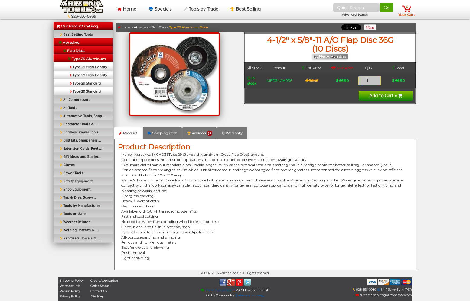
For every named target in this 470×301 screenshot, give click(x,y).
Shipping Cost (162, 133)
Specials (160, 9)
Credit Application (104, 281)
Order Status (99, 286)
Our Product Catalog (77, 26)
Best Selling (245, 9)
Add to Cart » (385, 95)
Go (387, 8)
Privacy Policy (70, 296)
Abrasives (141, 27)
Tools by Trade (201, 9)
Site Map (97, 296)
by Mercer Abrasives (330, 57)
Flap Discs (158, 27)
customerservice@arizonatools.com (384, 295)
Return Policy (70, 291)
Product (128, 133)
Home (127, 9)
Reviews (199, 133)
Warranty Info (70, 286)
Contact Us (98, 291)
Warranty (232, 133)
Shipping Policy (71, 281)
